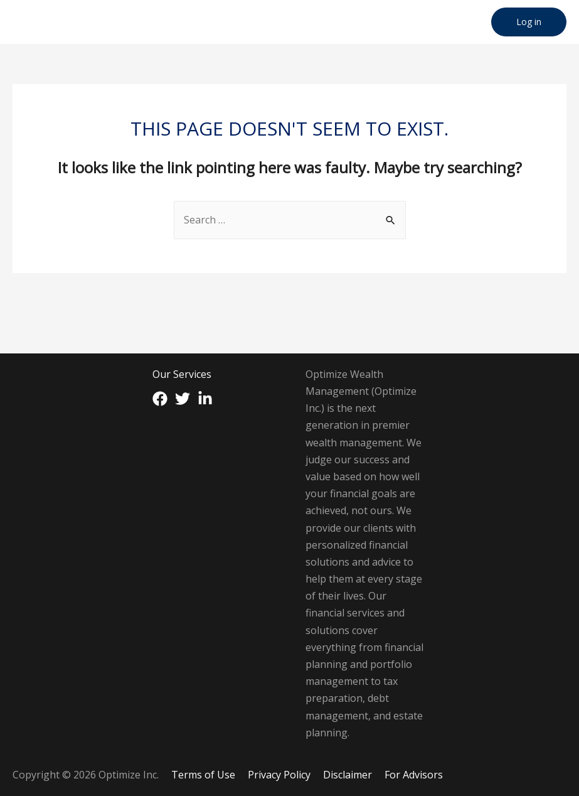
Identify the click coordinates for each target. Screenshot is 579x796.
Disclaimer (347, 775)
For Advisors (414, 775)
